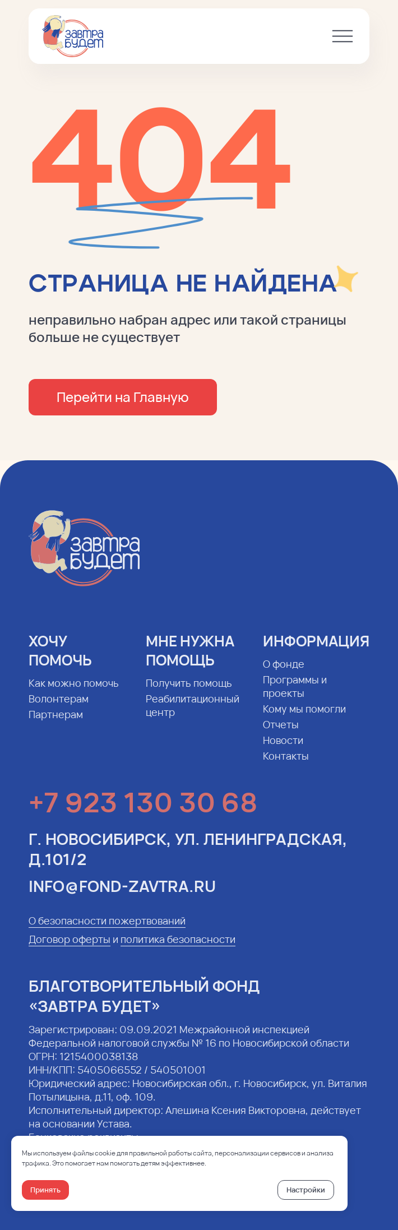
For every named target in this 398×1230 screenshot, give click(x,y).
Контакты (286, 764)
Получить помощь (189, 691)
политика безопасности (178, 947)
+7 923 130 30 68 (143, 810)
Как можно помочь (74, 691)
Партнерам (56, 722)
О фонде (283, 672)
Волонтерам (59, 707)
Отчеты (281, 732)
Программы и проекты (295, 694)
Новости (283, 748)
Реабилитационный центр (192, 713)
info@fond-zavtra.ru (122, 894)
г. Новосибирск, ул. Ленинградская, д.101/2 (188, 857)
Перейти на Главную (123, 396)
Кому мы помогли (304, 717)
